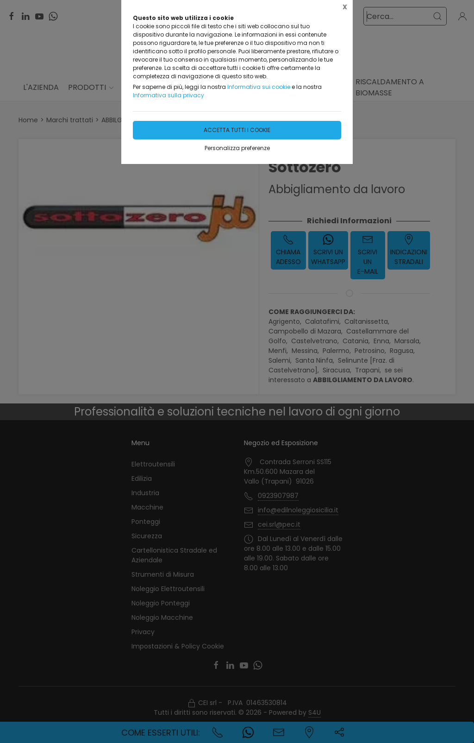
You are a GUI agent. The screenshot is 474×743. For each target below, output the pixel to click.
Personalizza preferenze (237, 148)
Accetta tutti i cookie (237, 130)
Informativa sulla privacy (168, 95)
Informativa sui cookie (258, 87)
